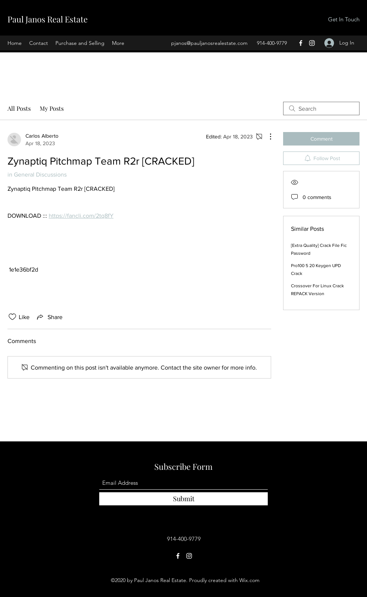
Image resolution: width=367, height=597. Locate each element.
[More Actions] (266, 136)
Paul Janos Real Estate (47, 19)
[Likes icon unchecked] (12, 316)
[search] (321, 108)
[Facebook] (300, 43)
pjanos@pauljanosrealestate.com (209, 43)
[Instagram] (312, 43)
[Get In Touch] (344, 19)
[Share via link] (49, 316)
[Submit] (183, 498)
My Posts (52, 108)
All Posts (19, 108)
